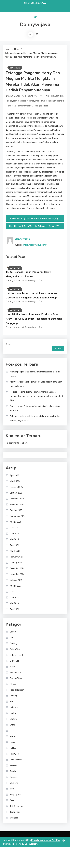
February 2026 (16, 487)
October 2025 (16, 510)
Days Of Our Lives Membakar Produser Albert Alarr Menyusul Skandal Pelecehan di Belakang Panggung (34, 318)
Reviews (13, 765)
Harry (16, 101)
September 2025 (17, 516)
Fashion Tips (15, 672)
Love (12, 730)
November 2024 (17, 574)
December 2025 (17, 499)
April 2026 (14, 475)
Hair (11, 701)
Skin (12, 789)
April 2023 (14, 609)
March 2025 (15, 551)
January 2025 (16, 562)
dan (61, 96)
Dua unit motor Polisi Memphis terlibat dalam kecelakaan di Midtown (36, 408)
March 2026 (15, 481)
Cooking (13, 643)
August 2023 (15, 586)
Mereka (60, 101)
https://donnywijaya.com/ (35, 245)
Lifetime (13, 719)
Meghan (30, 101)
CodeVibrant (31, 844)
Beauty (13, 632)
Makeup (13, 736)
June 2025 (14, 533)
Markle (23, 101)
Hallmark (14, 707)
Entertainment (16, 655)
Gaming (13, 696)
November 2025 (17, 504)
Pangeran (11, 106)
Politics (13, 748)
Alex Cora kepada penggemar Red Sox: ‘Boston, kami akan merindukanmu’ (36, 384)
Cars (12, 637)
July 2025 (14, 528)
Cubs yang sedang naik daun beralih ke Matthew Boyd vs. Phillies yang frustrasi (35, 418)
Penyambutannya (25, 106)
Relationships (16, 760)
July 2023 (14, 592)
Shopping (14, 783)
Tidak (45, 106)
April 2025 (14, 545)
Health (13, 713)
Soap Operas (15, 794)
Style (12, 800)
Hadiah (9, 101)
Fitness (13, 684)
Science (13, 777)
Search (9, 344)
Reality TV (14, 754)
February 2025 (16, 557)
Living (12, 725)
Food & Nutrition (17, 690)
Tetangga (38, 106)
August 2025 (15, 522)
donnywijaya (31, 96)
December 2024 (17, 568)
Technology (15, 812)
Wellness (14, 818)
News (12, 742)
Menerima (40, 101)
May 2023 (14, 603)
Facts (12, 667)
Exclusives (14, 661)
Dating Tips (15, 649)
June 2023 (14, 597)
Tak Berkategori (17, 806)
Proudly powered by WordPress (47, 840)
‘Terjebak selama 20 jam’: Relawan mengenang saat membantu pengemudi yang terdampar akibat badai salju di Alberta (36, 396)
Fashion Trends (16, 678)
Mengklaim (51, 101)
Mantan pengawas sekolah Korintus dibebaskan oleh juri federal (35, 374)
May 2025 (14, 539)
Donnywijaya (35, 24)
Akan (56, 96)
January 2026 (16, 493)
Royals (13, 771)
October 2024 (16, 580)
